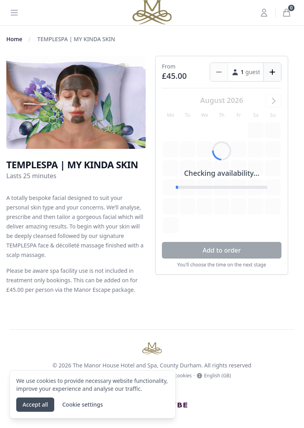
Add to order (222, 250)
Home (14, 39)
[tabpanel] (76, 102)
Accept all (35, 404)
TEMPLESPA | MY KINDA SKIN (76, 39)
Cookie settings (82, 404)
